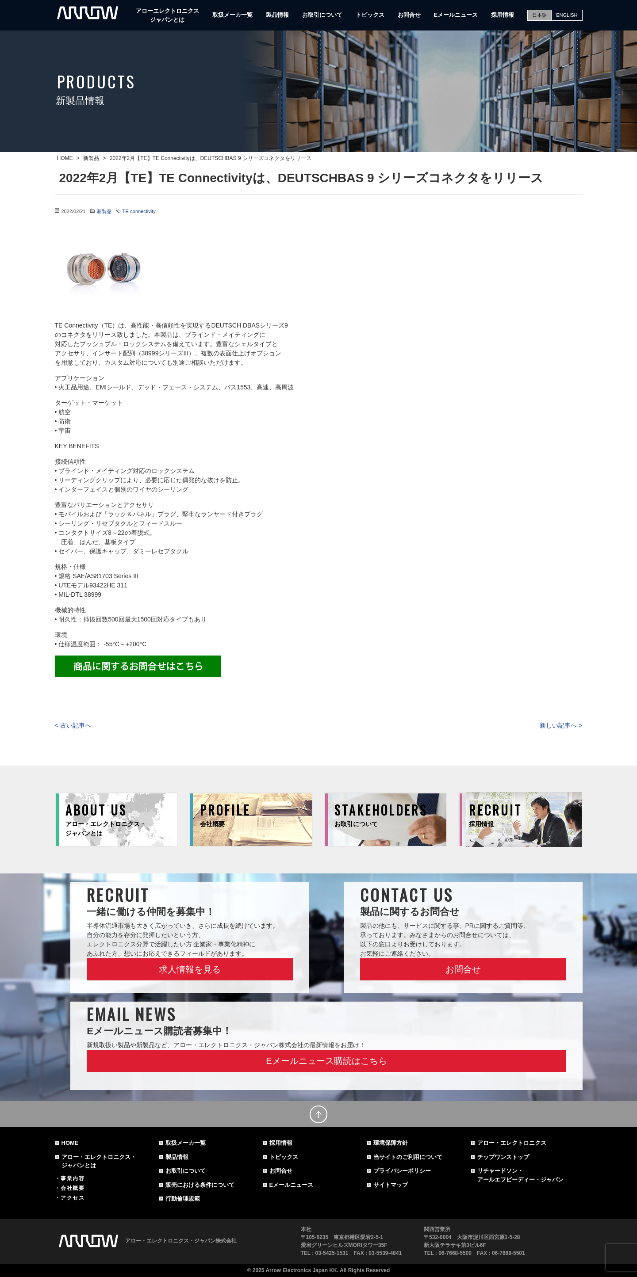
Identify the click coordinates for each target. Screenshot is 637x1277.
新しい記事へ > (561, 725)
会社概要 (72, 1188)
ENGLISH (566, 15)
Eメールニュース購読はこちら (326, 1061)
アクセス (72, 1198)
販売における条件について (199, 1185)
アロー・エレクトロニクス (511, 1143)
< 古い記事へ (73, 725)
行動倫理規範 (182, 1198)
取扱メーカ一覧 (232, 14)
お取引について (322, 14)
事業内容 (72, 1178)
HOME (70, 1143)
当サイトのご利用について (407, 1157)
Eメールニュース (456, 14)
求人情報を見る (190, 969)
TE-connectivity (139, 211)
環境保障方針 (390, 1143)
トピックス (370, 14)
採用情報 (502, 14)
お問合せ (409, 14)
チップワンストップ (503, 1157)
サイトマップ (390, 1185)
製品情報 (277, 14)
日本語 (539, 15)
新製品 (104, 211)
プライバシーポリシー (402, 1170)
